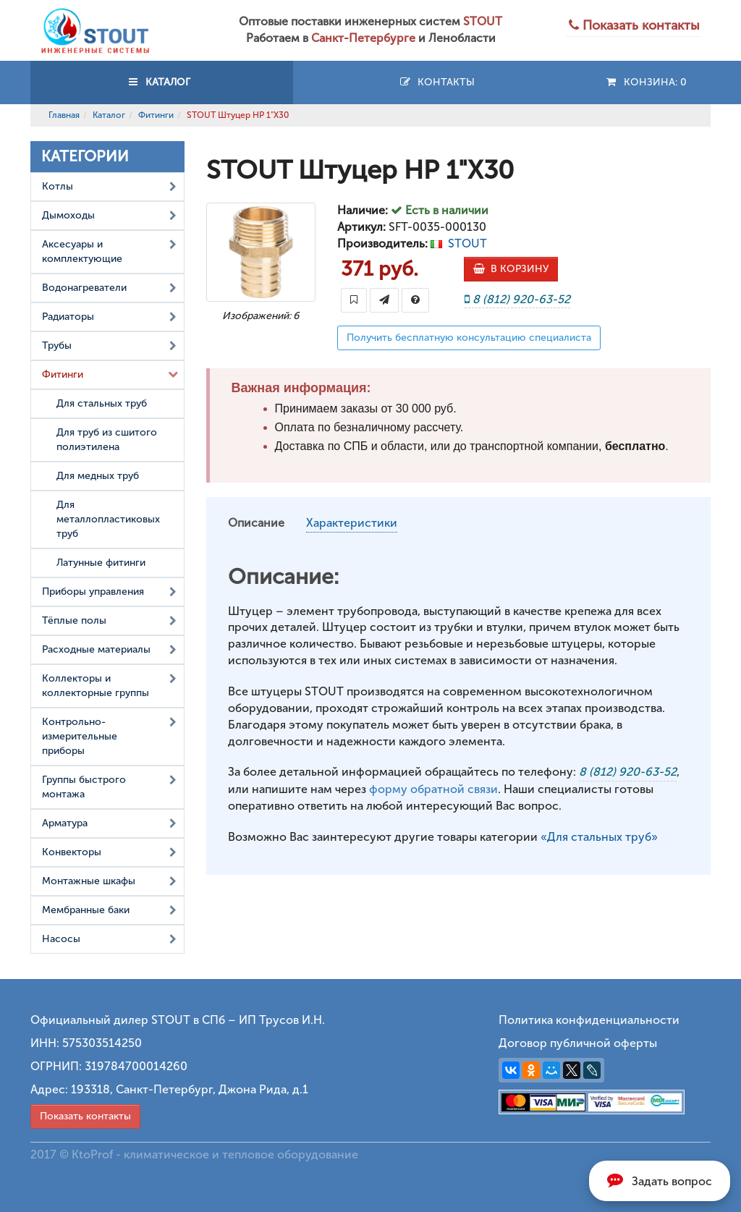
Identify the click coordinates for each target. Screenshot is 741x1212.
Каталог (109, 115)
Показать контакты (85, 1116)
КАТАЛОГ (161, 82)
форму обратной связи (433, 789)
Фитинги (156, 115)
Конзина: (646, 82)
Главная (64, 115)
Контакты (437, 82)
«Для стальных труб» (599, 837)
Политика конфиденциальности (589, 1020)
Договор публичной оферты (578, 1043)
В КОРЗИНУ (511, 269)
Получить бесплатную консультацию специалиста (469, 337)
